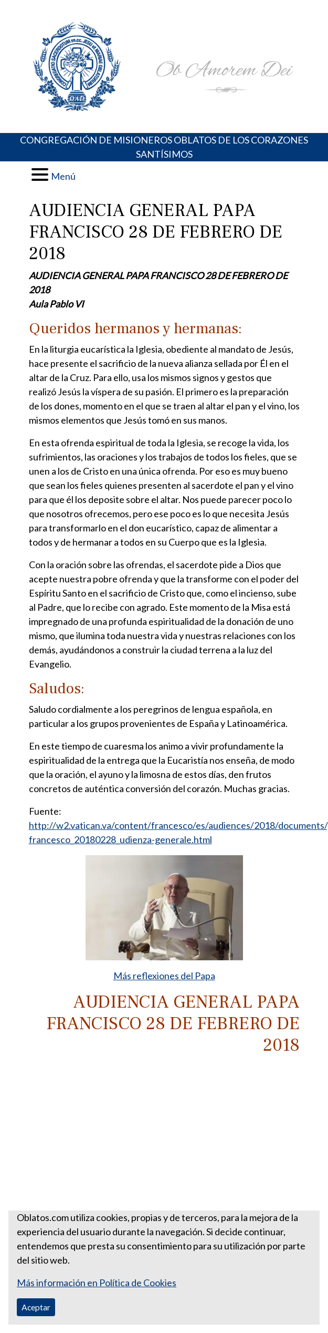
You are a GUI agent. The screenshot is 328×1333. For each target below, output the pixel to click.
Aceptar (36, 1307)
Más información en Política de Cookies (96, 1282)
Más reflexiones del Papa (164, 975)
